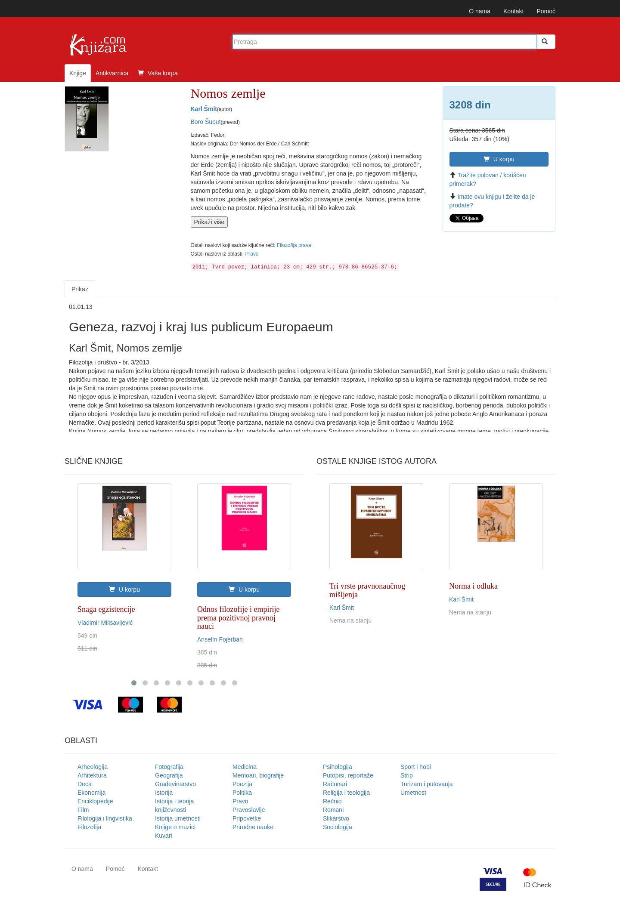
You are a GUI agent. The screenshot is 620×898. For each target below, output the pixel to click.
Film (83, 809)
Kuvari (163, 835)
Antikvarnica (112, 73)
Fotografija (169, 766)
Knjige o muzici (175, 827)
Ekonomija (91, 792)
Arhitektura (92, 775)
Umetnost (413, 792)
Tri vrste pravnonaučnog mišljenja (367, 590)
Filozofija (89, 827)
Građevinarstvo (175, 784)
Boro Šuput (206, 121)
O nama (479, 11)
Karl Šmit (204, 108)
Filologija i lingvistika (105, 818)
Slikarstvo (336, 818)
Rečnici (333, 801)
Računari (335, 784)
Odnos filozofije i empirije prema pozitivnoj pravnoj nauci (238, 618)
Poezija (242, 784)
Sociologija (337, 827)
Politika (242, 792)
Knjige (77, 73)
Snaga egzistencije (106, 609)
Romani (333, 809)
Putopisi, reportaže (348, 775)
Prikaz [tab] (79, 289)
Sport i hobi (415, 766)
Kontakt (513, 11)
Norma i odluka (473, 586)
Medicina (244, 766)
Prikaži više (209, 222)
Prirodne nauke (252, 827)
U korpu (499, 159)
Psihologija (337, 766)
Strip (406, 775)
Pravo (251, 254)
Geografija (169, 775)
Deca (85, 784)
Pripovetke (246, 818)
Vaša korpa (158, 73)
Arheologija (93, 766)
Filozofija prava (294, 245)
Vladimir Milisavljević (105, 622)
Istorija (164, 792)
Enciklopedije (95, 801)
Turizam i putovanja (426, 784)
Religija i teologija (346, 792)
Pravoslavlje (248, 809)
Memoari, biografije (258, 775)
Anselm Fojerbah (220, 639)
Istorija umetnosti (178, 818)
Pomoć (545, 11)
